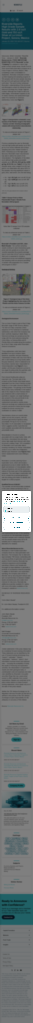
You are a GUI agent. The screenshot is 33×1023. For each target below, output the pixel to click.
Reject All (16, 528)
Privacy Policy (18, 501)
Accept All (16, 517)
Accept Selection (16, 522)
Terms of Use (8, 503)
